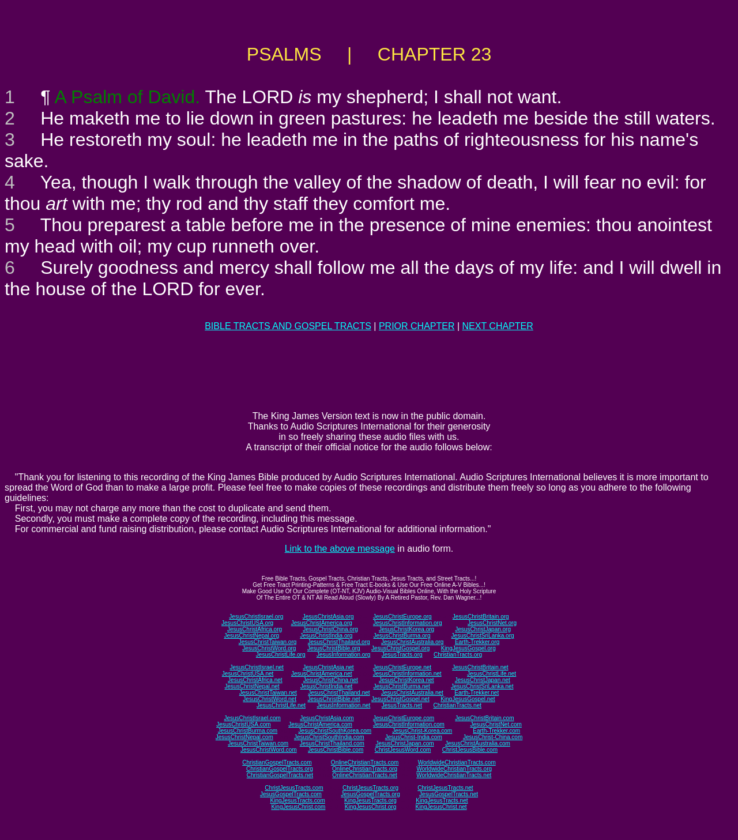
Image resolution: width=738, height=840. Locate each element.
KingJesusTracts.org (370, 800)
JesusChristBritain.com (484, 718)
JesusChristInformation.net (407, 674)
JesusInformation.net (343, 705)
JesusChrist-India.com (413, 737)
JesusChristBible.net (333, 699)
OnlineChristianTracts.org (364, 769)
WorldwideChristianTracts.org (454, 769)
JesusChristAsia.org (328, 616)
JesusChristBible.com (335, 750)
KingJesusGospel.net (467, 699)
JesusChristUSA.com (243, 724)
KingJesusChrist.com (298, 807)
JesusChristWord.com (268, 750)
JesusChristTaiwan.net (268, 693)
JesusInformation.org (343, 654)
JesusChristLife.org (281, 654)
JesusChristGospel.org (400, 648)
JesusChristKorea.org (406, 629)
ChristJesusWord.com (403, 750)
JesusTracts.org (402, 654)
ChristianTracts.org (458, 654)
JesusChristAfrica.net (255, 680)
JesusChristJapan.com (404, 743)
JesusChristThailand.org (339, 642)
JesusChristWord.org (269, 648)
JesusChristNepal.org (251, 635)
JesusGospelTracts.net (448, 794)
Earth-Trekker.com (496, 731)
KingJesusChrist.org (370, 807)
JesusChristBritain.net (480, 667)
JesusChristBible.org (333, 648)
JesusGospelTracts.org (370, 794)
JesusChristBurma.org (402, 635)
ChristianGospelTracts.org (279, 769)
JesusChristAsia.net (328, 667)
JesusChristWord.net (269, 699)
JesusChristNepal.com (244, 737)
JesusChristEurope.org (402, 616)
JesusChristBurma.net (402, 686)
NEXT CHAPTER (497, 326)
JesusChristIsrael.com (252, 718)
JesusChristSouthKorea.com (334, 731)
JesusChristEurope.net (402, 667)
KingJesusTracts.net (442, 800)
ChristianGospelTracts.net (280, 775)
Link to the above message (340, 548)
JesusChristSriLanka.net (482, 686)
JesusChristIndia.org (326, 635)
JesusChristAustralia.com (477, 743)
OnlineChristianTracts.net (364, 775)
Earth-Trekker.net (476, 693)
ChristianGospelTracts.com (276, 762)
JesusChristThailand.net (339, 693)
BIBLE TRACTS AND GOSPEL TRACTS (288, 326)
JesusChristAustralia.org (412, 642)
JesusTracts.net (402, 705)
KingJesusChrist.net (441, 807)
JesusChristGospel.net (400, 699)
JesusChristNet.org (492, 623)
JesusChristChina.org (330, 629)
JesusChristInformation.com (409, 724)
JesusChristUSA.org (247, 623)
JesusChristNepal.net (252, 686)
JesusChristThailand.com (332, 743)
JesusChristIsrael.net (256, 667)
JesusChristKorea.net (406, 680)
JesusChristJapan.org (483, 629)
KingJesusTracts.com (297, 800)
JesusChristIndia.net (326, 686)
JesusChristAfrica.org (254, 629)
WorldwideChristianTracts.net (453, 775)
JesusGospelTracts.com (291, 794)
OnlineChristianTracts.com (364, 762)
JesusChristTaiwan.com (258, 743)
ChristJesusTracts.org (370, 788)
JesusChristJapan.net (482, 680)
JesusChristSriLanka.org (482, 635)
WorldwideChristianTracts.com (457, 762)
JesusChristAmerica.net (321, 674)
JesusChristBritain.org (481, 616)
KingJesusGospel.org (468, 648)
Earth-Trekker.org (477, 642)
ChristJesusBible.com (470, 750)
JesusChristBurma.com (247, 731)
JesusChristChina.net (330, 680)
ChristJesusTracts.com (294, 788)
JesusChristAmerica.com (320, 724)
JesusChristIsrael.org (256, 616)
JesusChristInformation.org (407, 623)
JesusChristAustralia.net (412, 693)
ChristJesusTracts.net (445, 788)
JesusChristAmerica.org (321, 623)
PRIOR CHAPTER (417, 326)
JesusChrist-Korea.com (422, 731)
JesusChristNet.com (495, 724)
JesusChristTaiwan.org (268, 642)
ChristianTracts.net (457, 705)
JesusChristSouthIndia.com (329, 737)
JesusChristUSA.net (247, 674)
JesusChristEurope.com (403, 718)
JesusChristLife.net (491, 674)
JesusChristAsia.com (326, 718)
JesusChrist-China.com (492, 737)
